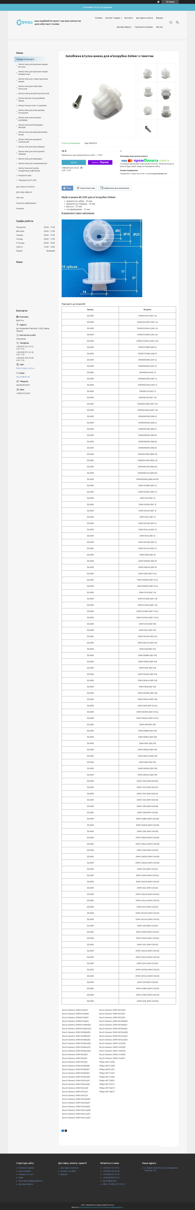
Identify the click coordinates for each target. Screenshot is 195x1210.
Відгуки (159, 18)
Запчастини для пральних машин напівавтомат (33, 72)
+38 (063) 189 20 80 (111, 1171)
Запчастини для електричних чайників (31, 152)
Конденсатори (24, 175)
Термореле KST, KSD (27, 180)
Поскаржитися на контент (90, 1207)
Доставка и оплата (144, 18)
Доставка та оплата (69, 1168)
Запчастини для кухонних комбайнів (29, 118)
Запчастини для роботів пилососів (33, 93)
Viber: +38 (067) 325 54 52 (114, 1184)
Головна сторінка (26, 1168)
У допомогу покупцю (143, 27)
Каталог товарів (112, 18)
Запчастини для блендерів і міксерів (30, 126)
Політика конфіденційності (31, 1181)
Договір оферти (124, 27)
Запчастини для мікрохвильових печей (32, 133)
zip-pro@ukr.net (23, 377)
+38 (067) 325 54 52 (111, 1168)
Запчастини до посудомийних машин (31, 99)
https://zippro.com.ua (25, 368)
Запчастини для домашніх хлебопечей (30, 140)
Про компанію (25, 1171)
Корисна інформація (26, 203)
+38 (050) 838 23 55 (111, 1178)
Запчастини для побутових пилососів (30, 87)
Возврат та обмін (68, 1171)
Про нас (159, 27)
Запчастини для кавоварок (30, 159)
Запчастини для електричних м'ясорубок (31, 111)
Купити (74, 162)
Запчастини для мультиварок (31, 147)
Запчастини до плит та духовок (32, 105)
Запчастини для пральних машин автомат (33, 65)
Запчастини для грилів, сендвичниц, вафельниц (29, 169)
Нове (21, 1178)
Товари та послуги (25, 59)
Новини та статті (26, 1174)
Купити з (100, 162)
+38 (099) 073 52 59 (111, 1174)
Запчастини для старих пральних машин (33, 80)
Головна (98, 18)
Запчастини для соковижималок (32, 163)
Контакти (128, 18)
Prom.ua (111, 1205)
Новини (20, 208)
